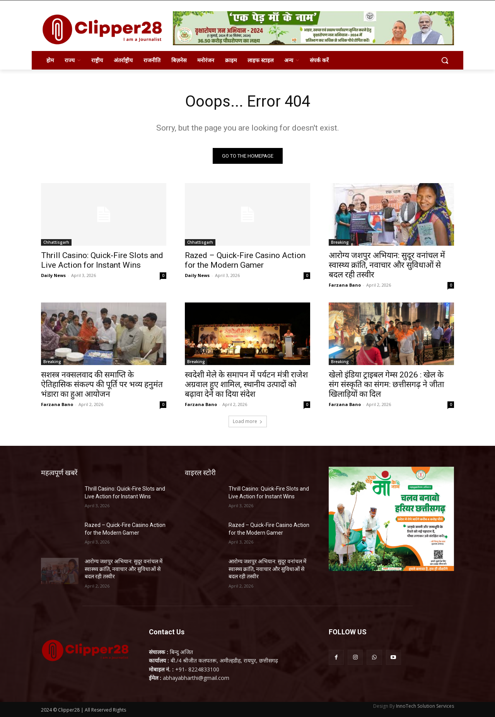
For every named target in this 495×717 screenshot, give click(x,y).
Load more (248, 421)
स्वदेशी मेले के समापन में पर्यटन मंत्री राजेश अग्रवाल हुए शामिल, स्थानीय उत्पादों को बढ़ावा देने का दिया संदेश (246, 384)
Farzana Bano (345, 285)
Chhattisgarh (56, 242)
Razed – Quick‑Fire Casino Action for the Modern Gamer (245, 260)
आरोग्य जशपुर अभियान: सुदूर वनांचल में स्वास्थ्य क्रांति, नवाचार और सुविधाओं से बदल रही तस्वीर (387, 265)
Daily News (53, 275)
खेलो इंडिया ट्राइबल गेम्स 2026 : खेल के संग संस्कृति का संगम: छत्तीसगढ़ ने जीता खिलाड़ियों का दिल (386, 384)
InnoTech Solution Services (425, 706)
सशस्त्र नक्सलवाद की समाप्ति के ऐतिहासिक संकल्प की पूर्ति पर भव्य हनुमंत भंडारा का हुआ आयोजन (102, 384)
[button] (444, 60)
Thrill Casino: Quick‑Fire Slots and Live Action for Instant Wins (102, 260)
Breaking (340, 242)
